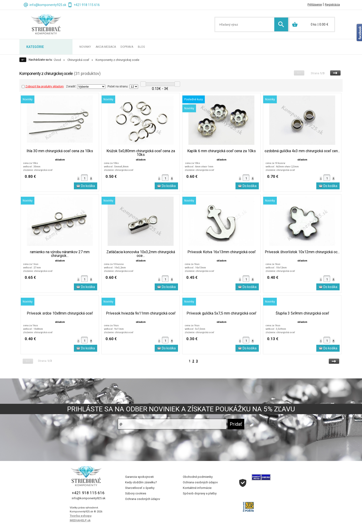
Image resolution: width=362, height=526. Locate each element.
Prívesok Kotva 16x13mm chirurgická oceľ (221, 252)
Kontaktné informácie (197, 488)
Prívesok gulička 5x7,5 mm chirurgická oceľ (221, 313)
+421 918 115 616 (87, 5)
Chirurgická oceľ (78, 60)
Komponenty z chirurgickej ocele (117, 60)
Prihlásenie (315, 4)
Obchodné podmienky (198, 476)
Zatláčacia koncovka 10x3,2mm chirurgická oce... (140, 254)
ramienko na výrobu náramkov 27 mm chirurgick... (60, 254)
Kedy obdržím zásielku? (141, 482)
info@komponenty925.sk (48, 5)
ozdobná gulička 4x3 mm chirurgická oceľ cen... (302, 151)
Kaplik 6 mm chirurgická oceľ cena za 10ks (221, 151)
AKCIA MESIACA (106, 46)
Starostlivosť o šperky (139, 488)
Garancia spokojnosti (139, 476)
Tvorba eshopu (80, 515)
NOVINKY (85, 46)
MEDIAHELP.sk (80, 520)
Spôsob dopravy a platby (200, 493)
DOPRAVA (127, 46)
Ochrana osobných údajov (142, 499)
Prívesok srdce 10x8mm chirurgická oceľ (60, 313)
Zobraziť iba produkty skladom (43, 86)
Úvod (57, 60)
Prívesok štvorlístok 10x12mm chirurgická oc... (302, 252)
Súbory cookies (135, 493)
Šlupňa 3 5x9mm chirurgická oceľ (302, 313)
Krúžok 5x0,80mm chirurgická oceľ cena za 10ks (140, 153)
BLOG (141, 46)
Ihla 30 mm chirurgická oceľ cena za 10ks (60, 151)
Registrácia (332, 4)
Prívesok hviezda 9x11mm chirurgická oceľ (140, 313)
